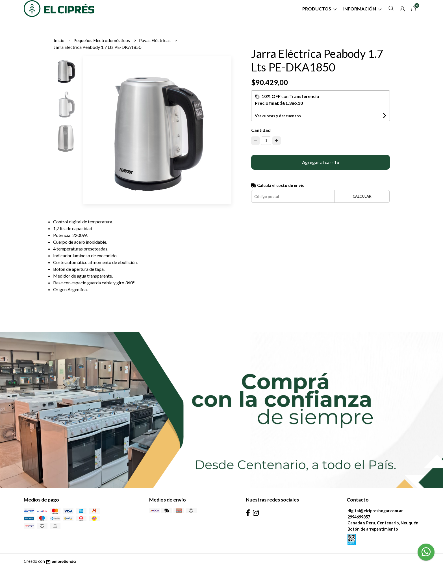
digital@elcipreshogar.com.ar (375, 510)
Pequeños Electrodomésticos (102, 40)
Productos (320, 8)
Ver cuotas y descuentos (278, 115)
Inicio (59, 40)
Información (363, 8)
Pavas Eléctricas (155, 40)
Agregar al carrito (320, 162)
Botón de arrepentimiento (373, 529)
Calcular (362, 196)
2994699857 (359, 517)
